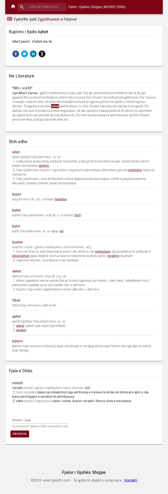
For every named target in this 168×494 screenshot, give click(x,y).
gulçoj (20, 325)
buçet (16, 194)
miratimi (113, 256)
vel (61, 231)
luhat (16, 152)
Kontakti (130, 480)
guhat (16, 316)
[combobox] (42, 7)
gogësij (21, 330)
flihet (16, 300)
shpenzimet (20, 256)
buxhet (17, 242)
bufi (78, 215)
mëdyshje (135, 170)
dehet (16, 271)
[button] (15, 53)
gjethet (44, 165)
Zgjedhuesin (48, 19)
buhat (16, 210)
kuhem (17, 341)
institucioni (102, 251)
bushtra (60, 199)
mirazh (17, 383)
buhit (16, 226)
